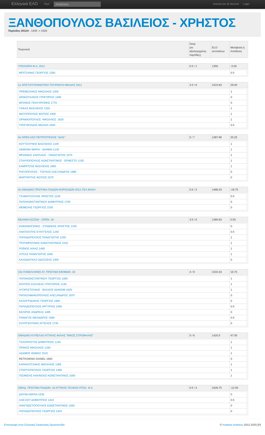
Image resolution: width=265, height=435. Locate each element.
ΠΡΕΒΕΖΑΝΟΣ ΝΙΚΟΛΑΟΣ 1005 (39, 91)
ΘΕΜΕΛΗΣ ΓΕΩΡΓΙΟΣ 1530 (36, 207)
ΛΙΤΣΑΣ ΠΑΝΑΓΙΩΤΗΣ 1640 (36, 254)
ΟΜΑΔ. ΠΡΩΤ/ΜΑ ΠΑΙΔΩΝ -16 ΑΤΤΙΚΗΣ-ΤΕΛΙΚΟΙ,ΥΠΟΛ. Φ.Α (55, 387)
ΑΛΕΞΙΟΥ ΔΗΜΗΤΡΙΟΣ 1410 (36, 399)
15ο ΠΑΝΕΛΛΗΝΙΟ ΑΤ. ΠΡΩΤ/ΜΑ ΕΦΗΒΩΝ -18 (46, 271)
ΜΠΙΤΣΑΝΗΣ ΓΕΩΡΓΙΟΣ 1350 (37, 72)
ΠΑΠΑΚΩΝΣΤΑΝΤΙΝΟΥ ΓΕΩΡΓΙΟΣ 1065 (43, 278)
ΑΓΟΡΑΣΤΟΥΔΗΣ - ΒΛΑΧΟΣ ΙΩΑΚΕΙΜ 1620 (45, 289)
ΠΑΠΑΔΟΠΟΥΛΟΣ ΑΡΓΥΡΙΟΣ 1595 (40, 306)
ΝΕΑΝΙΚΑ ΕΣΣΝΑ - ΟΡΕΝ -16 (36, 219)
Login (246, 3)
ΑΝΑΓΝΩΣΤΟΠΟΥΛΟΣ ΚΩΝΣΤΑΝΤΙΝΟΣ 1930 (47, 405)
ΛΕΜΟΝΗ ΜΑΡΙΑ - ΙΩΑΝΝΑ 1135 (39, 149)
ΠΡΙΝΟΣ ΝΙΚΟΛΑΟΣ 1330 (35, 347)
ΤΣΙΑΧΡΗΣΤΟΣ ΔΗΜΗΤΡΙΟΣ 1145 (40, 342)
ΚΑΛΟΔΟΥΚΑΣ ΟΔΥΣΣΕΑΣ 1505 (39, 259)
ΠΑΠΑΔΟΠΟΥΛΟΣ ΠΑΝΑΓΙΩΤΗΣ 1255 (42, 237)
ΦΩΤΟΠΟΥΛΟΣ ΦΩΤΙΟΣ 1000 (37, 113)
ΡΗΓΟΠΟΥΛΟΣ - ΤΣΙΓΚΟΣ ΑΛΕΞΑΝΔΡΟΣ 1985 (47, 171)
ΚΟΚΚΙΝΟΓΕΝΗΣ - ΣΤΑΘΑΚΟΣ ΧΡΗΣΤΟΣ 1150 (48, 226)
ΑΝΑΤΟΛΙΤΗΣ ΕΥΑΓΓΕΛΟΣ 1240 (39, 231)
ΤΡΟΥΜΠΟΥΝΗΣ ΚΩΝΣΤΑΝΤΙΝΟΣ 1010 (43, 242)
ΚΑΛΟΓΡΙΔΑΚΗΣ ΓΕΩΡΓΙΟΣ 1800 (39, 300)
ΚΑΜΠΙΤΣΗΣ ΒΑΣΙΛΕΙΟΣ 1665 (37, 166)
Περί (46, 3)
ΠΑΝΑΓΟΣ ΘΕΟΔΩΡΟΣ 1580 (36, 317)
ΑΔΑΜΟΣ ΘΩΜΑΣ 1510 (33, 353)
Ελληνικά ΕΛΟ (24, 3)
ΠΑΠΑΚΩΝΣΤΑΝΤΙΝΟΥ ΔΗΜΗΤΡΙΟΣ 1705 (44, 201)
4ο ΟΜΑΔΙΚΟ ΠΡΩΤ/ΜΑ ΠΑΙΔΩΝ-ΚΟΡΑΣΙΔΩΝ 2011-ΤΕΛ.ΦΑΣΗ (56, 189)
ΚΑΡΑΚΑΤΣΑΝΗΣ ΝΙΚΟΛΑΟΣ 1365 (40, 364)
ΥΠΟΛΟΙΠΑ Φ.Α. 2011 (31, 66)
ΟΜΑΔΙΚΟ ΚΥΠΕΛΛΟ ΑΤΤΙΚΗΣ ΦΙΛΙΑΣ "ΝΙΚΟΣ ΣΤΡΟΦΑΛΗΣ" (56, 335)
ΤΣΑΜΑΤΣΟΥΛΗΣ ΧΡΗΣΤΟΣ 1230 (39, 196)
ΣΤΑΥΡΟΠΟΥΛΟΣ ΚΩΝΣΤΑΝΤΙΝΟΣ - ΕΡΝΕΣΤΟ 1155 (51, 160)
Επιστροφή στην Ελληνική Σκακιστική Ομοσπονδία (34, 424)
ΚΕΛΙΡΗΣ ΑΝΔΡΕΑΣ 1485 (35, 312)
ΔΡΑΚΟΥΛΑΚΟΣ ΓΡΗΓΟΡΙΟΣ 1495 (40, 97)
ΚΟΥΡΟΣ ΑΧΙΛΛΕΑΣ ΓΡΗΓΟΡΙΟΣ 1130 (42, 284)
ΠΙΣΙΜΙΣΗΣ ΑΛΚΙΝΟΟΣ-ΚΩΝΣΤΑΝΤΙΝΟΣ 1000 (47, 375)
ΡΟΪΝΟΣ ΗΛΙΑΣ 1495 (32, 248)
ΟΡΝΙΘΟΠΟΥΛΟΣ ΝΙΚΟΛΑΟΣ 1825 (41, 119)
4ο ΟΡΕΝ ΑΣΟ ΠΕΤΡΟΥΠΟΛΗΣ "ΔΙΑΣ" (41, 137)
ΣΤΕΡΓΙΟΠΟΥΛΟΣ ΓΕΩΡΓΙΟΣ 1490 (40, 369)
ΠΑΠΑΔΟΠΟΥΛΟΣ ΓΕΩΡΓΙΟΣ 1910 (40, 411)
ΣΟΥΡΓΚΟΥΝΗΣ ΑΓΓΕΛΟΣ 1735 (38, 323)
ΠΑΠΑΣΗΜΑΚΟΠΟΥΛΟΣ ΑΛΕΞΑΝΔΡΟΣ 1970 (47, 295)
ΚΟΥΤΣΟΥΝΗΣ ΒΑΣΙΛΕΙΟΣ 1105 (39, 143)
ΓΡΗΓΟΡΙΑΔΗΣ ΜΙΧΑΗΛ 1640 (37, 125)
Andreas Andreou (232, 424)
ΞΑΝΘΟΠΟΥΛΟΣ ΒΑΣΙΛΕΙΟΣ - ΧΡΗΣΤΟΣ (122, 23)
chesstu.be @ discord (226, 3)
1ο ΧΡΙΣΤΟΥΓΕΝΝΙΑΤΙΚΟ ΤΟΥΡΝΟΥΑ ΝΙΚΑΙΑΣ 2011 (50, 84)
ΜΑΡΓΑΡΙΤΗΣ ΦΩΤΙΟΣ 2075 (36, 177)
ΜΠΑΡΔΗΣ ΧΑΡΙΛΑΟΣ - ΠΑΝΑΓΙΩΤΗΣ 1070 (45, 155)
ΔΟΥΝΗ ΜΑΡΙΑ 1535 (31, 394)
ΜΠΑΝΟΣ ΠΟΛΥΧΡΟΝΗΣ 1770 (38, 102)
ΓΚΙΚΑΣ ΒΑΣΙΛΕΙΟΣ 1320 (34, 108)
